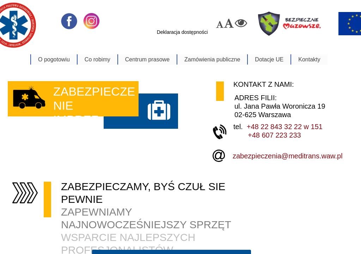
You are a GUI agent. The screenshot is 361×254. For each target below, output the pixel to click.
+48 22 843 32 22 (274, 127)
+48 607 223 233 (274, 135)
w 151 (312, 127)
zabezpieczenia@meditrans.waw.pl (288, 156)
